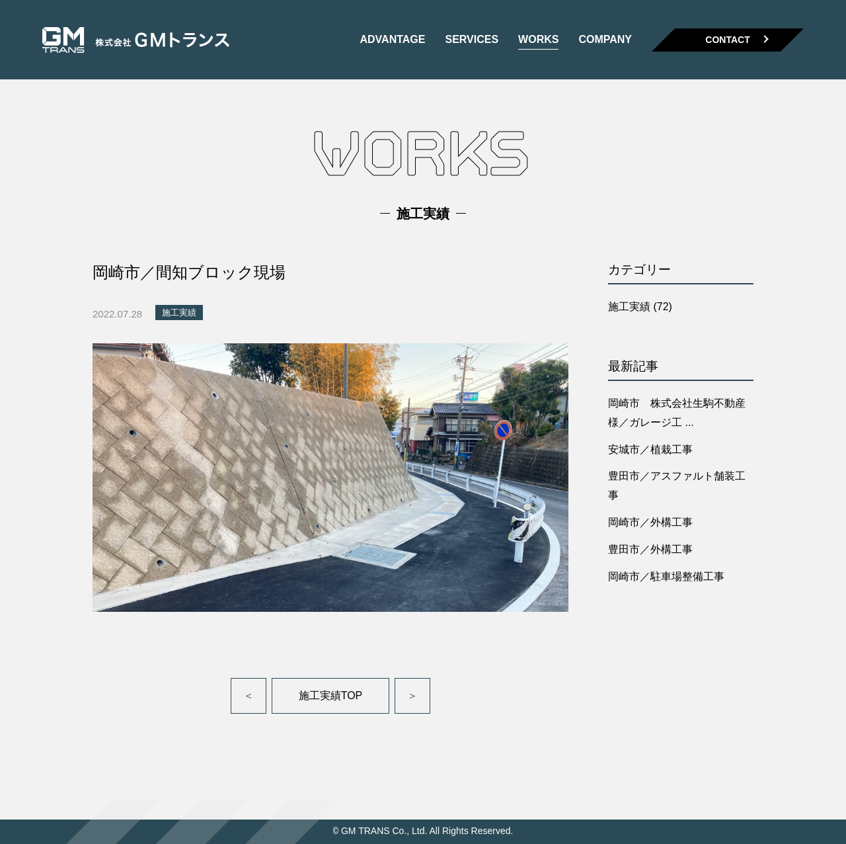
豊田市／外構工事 (650, 549)
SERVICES (471, 39)
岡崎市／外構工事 (650, 522)
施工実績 (179, 312)
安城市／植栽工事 (650, 449)
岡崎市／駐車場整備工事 (666, 576)
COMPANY (605, 39)
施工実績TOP (331, 695)
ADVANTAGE (392, 39)
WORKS (538, 39)
